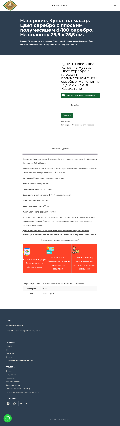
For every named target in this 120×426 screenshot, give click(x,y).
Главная (23, 41)
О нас (8, 350)
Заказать (67, 115)
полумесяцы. (36, 330)
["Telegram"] (27, 403)
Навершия (10, 378)
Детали (65, 148)
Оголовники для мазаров (40, 41)
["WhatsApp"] (14, 403)
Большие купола (13, 381)
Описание (55, 148)
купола (26, 330)
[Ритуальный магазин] (10, 5)
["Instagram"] (8, 403)
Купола (8, 371)
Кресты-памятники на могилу (18, 388)
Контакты (10, 353)
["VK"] (21, 403)
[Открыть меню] (115, 5)
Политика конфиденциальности (19, 360)
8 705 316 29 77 (60, 5)
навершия (18, 330)
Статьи (9, 357)
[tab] (55, 149)
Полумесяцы (11, 374)
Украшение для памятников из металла (22, 392)
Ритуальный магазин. (15, 325)
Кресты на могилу (13, 385)
